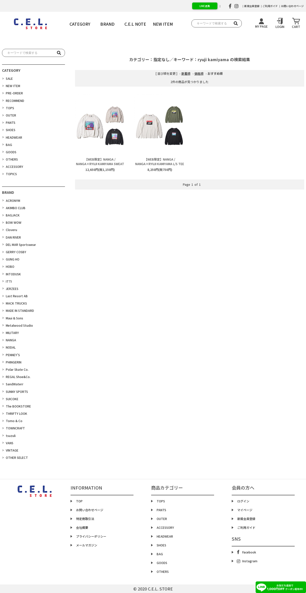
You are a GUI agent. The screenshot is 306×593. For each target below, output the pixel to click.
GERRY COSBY (16, 252)
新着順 (185, 73)
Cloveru (11, 230)
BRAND (107, 24)
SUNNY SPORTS (17, 391)
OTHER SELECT (17, 457)
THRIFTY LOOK (16, 413)
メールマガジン (86, 545)
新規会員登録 (251, 6)
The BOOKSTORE (18, 406)
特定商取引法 (85, 518)
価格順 (198, 73)
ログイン (243, 501)
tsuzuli (11, 435)
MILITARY (12, 332)
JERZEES (12, 288)
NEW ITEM (13, 86)
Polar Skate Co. (17, 369)
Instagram (247, 561)
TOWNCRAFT (15, 428)
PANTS (10, 122)
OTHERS (12, 159)
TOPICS (11, 174)
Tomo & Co (14, 421)
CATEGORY (80, 24)
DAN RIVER (13, 237)
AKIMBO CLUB (15, 208)
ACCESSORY (14, 166)
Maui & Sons (14, 318)
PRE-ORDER (14, 93)
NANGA (11, 340)
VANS (9, 443)
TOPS (10, 108)
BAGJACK (13, 215)
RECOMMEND (15, 100)
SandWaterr (14, 384)
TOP (79, 501)
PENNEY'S (13, 355)
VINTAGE (12, 450)
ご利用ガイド (270, 6)
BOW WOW (13, 222)
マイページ (244, 510)
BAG (9, 144)
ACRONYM (13, 200)
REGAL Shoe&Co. (18, 377)
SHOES (10, 130)
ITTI (9, 281)
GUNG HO (12, 259)
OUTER (11, 115)
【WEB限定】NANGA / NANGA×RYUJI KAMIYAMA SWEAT (100, 161)
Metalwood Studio (19, 325)
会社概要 (82, 527)
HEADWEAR (14, 137)
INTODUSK (13, 274)
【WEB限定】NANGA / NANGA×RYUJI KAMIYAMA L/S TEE (159, 161)
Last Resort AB (17, 296)
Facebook (246, 552)
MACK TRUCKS (16, 303)
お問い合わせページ (292, 6)
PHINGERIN (13, 362)
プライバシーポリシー (91, 536)
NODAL (11, 347)
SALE (9, 78)
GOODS (11, 152)
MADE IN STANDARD (20, 310)
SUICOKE (12, 399)
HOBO (10, 266)
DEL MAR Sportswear (21, 244)
